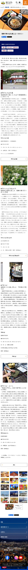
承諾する (4, 567)
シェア (4, 36)
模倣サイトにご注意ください (14, 548)
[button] (10, 87)
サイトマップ (18, 550)
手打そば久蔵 (18, 159)
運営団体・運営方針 (8, 550)
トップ (2, 7)
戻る (8, 465)
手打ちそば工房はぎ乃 (17, 255)
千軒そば (19, 356)
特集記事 (7, 7)
